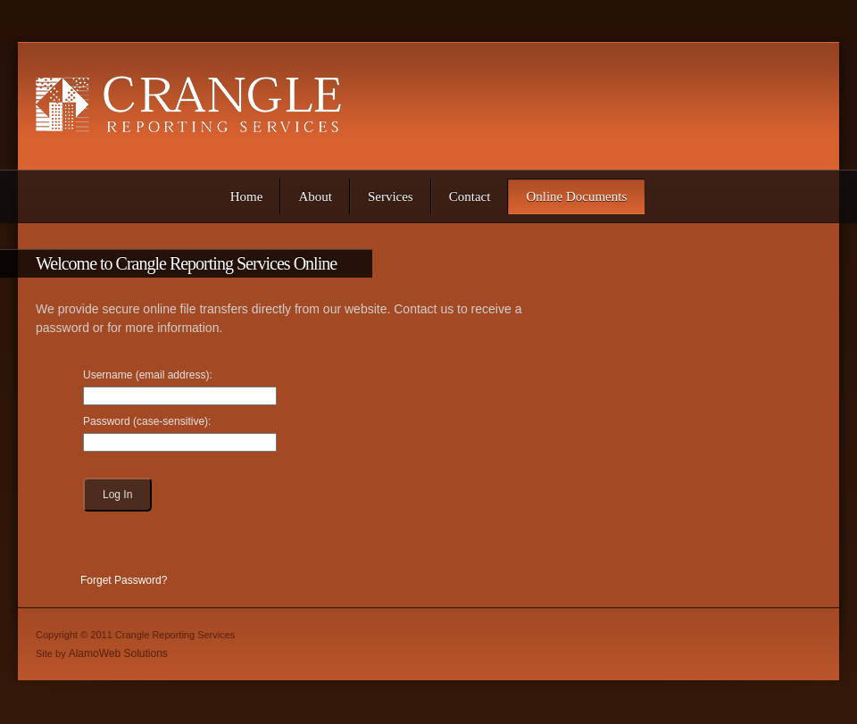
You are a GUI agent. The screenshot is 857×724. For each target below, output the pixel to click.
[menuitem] (246, 196)
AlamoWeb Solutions (118, 653)
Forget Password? (123, 580)
